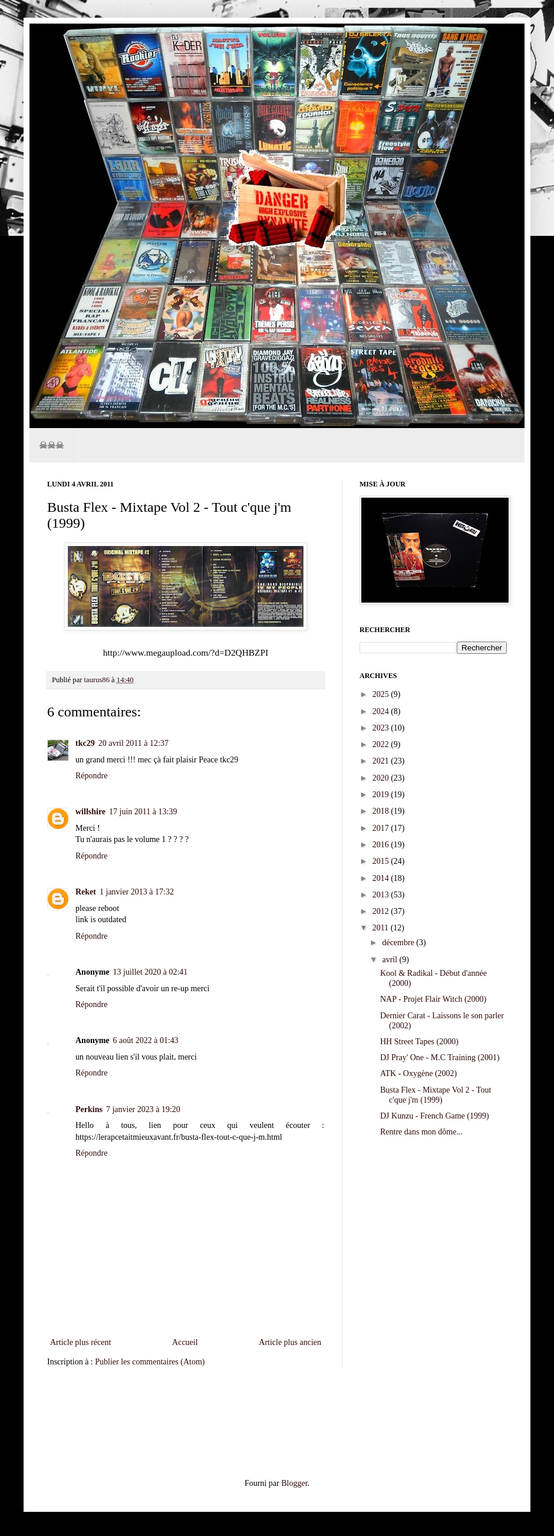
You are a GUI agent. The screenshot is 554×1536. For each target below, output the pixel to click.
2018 (381, 811)
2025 (381, 694)
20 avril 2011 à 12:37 (133, 743)
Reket (85, 891)
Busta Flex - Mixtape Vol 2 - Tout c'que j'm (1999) (435, 1095)
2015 (381, 861)
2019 (381, 794)
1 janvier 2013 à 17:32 (137, 891)
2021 (381, 761)
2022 (381, 744)
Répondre (91, 775)
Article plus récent (80, 1342)
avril (390, 959)
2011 (381, 927)
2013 (381, 894)
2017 (381, 828)
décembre (399, 942)
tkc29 (85, 743)
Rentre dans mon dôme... (421, 1131)
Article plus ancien (290, 1342)
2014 (381, 878)
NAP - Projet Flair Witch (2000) (433, 999)
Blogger (294, 1483)
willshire (90, 811)
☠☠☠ (51, 445)
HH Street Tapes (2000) (419, 1041)
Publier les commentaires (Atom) (150, 1361)
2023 (381, 727)
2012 (381, 911)
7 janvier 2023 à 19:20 (143, 1109)
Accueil (185, 1342)
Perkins (89, 1109)
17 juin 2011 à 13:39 (143, 811)
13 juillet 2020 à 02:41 (150, 972)
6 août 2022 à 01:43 (146, 1040)
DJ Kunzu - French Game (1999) (434, 1115)
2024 (381, 711)
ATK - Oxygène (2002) (418, 1073)
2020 (381, 778)
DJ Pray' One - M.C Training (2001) (440, 1057)
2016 (381, 844)
